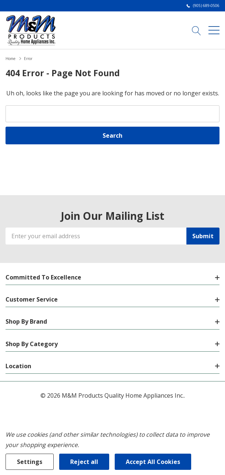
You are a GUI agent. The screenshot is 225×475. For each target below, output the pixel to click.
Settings (29, 462)
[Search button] (196, 30)
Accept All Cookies (153, 462)
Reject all (84, 462)
